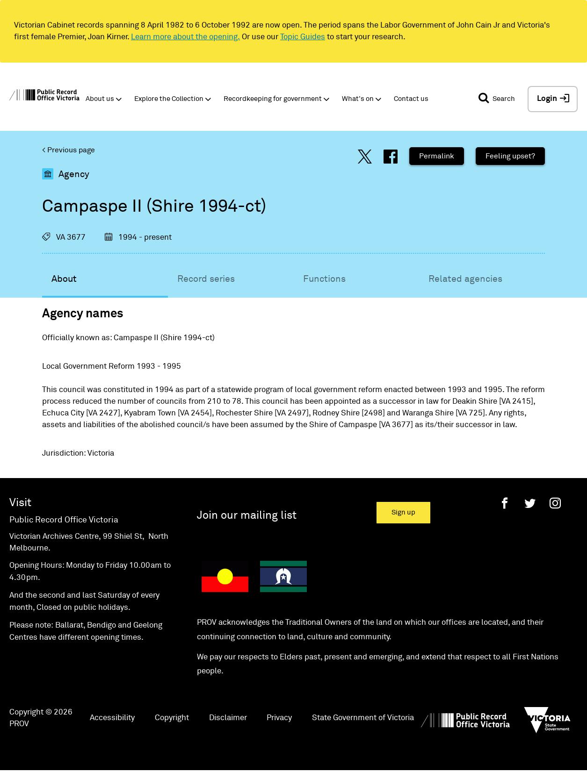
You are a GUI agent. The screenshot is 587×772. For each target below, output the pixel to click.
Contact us (411, 98)
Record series (206, 279)
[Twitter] (530, 503)
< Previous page (68, 150)
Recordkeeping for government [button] (273, 98)
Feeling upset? (510, 156)
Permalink (436, 156)
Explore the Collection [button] (168, 98)
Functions (324, 279)
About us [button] (100, 98)
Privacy (279, 718)
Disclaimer (228, 718)
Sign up (403, 512)
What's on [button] (358, 98)
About (64, 279)
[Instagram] (555, 503)
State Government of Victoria (363, 718)
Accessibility (112, 718)
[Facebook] (504, 503)
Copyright (172, 718)
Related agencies (465, 279)
